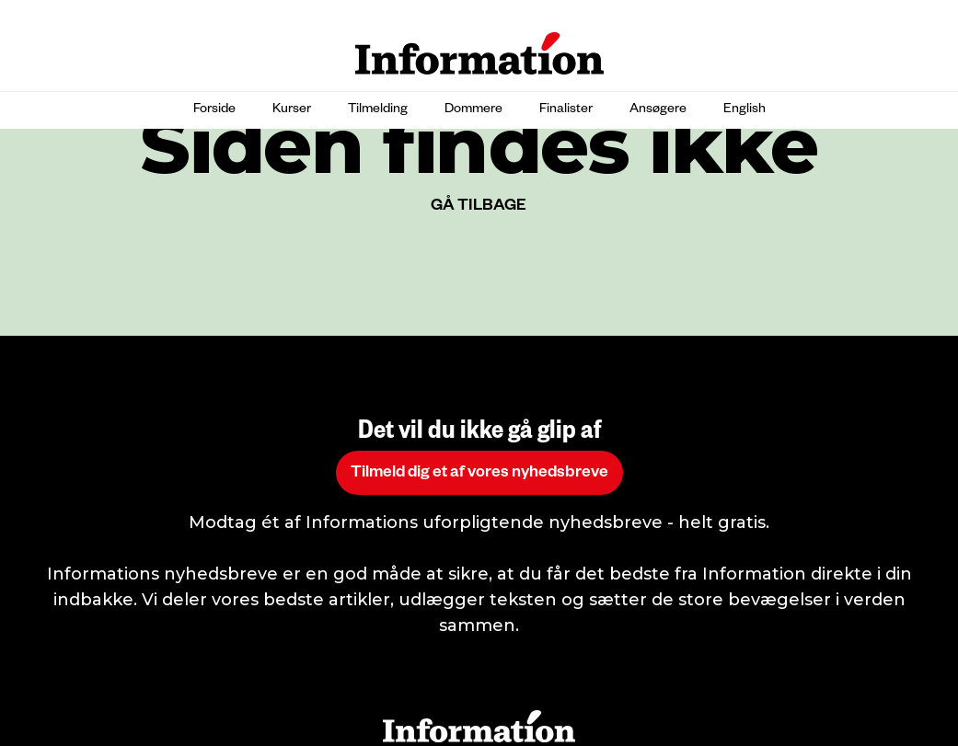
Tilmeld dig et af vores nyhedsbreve (479, 474)
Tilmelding (378, 110)
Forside (214, 110)
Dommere (473, 110)
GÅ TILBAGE (478, 207)
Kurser (291, 110)
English (744, 110)
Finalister (566, 110)
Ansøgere (658, 110)
